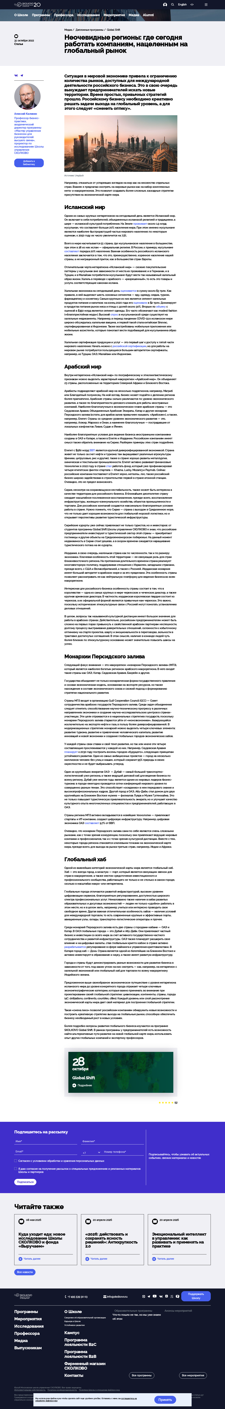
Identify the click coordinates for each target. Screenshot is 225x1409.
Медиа (134, 15)
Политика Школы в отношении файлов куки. (99, 1390)
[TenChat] (177, 1297)
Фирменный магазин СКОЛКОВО (84, 1366)
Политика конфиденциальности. (62, 1390)
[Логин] (167, 5)
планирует (71, 752)
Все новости (25, 1272)
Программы (41, 15)
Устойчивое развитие (74, 1325)
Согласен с (61, 1161)
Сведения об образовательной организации (85, 1318)
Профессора (63, 15)
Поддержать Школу (196, 1296)
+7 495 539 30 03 (77, 1296)
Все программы (142, 1375)
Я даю (79, 1170)
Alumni (148, 15)
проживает (140, 223)
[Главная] (27, 4)
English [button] (182, 4)
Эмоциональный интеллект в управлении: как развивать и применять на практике (179, 1240)
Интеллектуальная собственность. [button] (30, 1390)
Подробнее (85, 1085)
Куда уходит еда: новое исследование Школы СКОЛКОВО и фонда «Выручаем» (41, 1240)
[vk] (161, 1297)
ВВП (92, 450)
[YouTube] (154, 1297)
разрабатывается (75, 947)
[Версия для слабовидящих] (192, 4)
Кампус (71, 1332)
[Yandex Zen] (166, 1297)
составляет (92, 823)
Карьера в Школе (72, 1321)
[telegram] (148, 1297)
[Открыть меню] (206, 4)
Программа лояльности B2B (80, 1354)
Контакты (73, 1375)
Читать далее (32, 1258)
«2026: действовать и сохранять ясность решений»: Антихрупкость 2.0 (111, 1240)
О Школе (21, 15)
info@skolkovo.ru (117, 1296)
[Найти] (172, 4)
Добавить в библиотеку (29, 163)
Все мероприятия (193, 1375)
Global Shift (113, 29)
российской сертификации (129, 346)
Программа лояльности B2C (80, 1342)
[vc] (171, 1297)
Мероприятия (114, 15)
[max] (143, 1297)
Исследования (88, 15)
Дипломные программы (89, 29)
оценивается (128, 290)
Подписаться (25, 1182)
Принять (165, 1400)
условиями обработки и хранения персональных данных (68, 1161)
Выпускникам (27, 1348)
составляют (71, 251)
